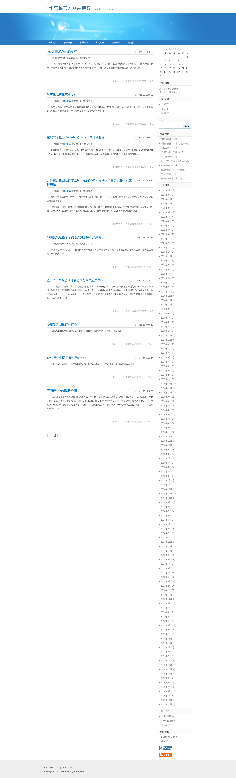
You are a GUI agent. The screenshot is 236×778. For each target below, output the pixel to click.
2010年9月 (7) (167, 678)
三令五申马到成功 (169, 174)
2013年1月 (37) (168, 590)
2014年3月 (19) (168, 528)
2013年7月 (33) (168, 564)
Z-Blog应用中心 (168, 716)
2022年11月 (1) (168, 199)
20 (178, 68)
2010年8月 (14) (168, 682)
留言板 (131, 42)
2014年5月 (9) (167, 520)
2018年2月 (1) (167, 326)
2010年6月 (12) (168, 691)
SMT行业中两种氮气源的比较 (66, 357)
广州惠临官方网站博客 (67, 8)
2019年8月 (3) (167, 260)
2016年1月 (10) (168, 432)
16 (161, 68)
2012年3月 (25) (168, 625)
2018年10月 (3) (168, 304)
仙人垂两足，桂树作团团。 (173, 170)
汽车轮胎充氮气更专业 (62, 94)
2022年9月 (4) (167, 208)
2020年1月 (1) (167, 252)
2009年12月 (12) (168, 700)
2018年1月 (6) (167, 331)
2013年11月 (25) (168, 546)
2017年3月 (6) (167, 370)
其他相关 (100, 42)
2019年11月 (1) (168, 256)
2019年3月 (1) (167, 282)
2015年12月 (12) (168, 436)
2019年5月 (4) (167, 274)
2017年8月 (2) (167, 348)
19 (174, 68)
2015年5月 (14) (168, 467)
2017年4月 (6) (167, 366)
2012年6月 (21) (168, 612)
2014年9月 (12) (168, 502)
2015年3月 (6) (167, 476)
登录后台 (163, 92)
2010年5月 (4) (167, 695)
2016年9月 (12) (168, 397)
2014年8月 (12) (168, 507)
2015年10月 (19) (168, 445)
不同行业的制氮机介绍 (62, 390)
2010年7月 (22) (168, 687)
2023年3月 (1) (167, 195)
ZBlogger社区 (167, 725)
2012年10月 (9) (168, 599)
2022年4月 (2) (167, 230)
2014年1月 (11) (168, 537)
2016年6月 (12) (168, 410)
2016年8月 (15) (168, 401)
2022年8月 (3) (167, 212)
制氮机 (67, 101)
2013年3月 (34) (168, 581)
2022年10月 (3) (168, 203)
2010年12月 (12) (168, 665)
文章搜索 (116, 42)
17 (165, 68)
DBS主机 (165, 741)
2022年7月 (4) (167, 217)
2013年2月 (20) (168, 586)
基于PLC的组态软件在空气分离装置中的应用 (77, 280)
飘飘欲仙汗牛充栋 (169, 139)
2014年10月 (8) (168, 498)
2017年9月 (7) (167, 344)
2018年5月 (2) (167, 322)
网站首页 (52, 42)
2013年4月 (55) (168, 577)
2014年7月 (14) (168, 511)
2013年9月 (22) (168, 555)
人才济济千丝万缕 (169, 156)
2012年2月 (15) (168, 630)
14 (183, 64)
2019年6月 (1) (167, 269)
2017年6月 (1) (167, 357)
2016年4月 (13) (168, 419)
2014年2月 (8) (167, 533)
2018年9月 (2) (167, 309)
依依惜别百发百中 (169, 165)
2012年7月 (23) (168, 608)
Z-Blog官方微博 (168, 720)
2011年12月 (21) (168, 638)
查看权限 (173, 92)
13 (178, 64)
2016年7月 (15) (168, 406)
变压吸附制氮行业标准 (62, 324)
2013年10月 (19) (168, 550)
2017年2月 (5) (167, 375)
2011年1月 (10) (168, 660)
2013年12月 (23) (168, 542)
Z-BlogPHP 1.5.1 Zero (64, 768)
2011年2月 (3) (167, 656)
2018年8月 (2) (167, 313)
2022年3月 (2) (167, 234)
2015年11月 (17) (168, 441)
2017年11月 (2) (168, 335)
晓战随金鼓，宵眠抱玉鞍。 (173, 152)
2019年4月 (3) (167, 278)
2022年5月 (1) (167, 225)
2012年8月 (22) (168, 603)
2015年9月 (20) (168, 449)
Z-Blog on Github (169, 737)
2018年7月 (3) (167, 318)
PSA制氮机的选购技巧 (62, 51)
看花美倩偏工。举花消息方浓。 (175, 143)
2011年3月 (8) (167, 651)
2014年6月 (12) (168, 515)
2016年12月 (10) (168, 384)
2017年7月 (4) (167, 353)
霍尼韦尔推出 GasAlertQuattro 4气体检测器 (75, 137)
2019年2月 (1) (167, 287)
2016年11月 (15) (168, 388)
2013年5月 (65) (168, 572)
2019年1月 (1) (167, 291)
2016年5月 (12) (168, 414)
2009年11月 (174, 49)
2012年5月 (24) (168, 616)
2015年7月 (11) (168, 458)
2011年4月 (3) (167, 647)
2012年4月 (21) (168, 621)
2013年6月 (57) (168, 568)
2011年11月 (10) (168, 643)
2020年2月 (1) (167, 247)
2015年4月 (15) (168, 471)
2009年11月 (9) (168, 704)
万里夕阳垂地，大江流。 (172, 178)
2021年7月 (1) (167, 243)
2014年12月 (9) (168, 489)
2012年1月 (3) (167, 634)
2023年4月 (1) (167, 190)
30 (161, 76)
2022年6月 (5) (167, 221)
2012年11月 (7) (168, 594)
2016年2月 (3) (167, 427)
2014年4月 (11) (168, 524)
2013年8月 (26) (168, 559)
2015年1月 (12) (168, 485)
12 (174, 64)
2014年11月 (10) (168, 493)
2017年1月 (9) (167, 379)
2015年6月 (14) (168, 463)
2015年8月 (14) (168, 454)
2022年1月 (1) (167, 238)
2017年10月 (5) (168, 340)
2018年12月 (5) (168, 296)
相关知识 (84, 42)
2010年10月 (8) (168, 673)
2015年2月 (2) (167, 480)
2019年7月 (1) (167, 265)
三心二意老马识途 (169, 148)
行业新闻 (68, 42)
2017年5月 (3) (167, 362)
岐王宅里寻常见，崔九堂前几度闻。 (177, 161)
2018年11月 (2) (168, 300)
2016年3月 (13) (168, 423)
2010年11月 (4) (168, 669)
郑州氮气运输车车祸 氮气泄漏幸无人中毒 (74, 237)
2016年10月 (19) (168, 392)
